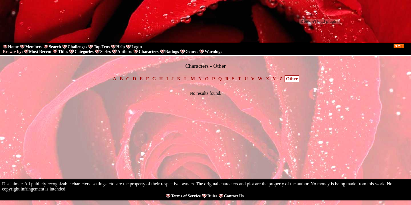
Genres (192, 51)
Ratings (172, 51)
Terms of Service (186, 196)
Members (33, 46)
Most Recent (40, 51)
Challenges (77, 46)
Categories (84, 51)
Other (292, 78)
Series (105, 51)
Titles (63, 51)
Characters (149, 51)
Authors (124, 51)
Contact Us (234, 196)
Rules (212, 196)
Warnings (213, 51)
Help (120, 46)
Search (55, 46)
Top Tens (102, 46)
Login (136, 46)
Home (13, 46)
